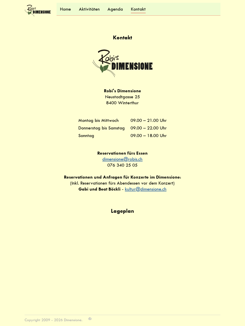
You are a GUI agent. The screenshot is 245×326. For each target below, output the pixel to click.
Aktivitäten (89, 9)
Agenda (115, 9)
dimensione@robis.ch (122, 159)
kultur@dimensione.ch (145, 189)
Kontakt (138, 9)
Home (65, 9)
